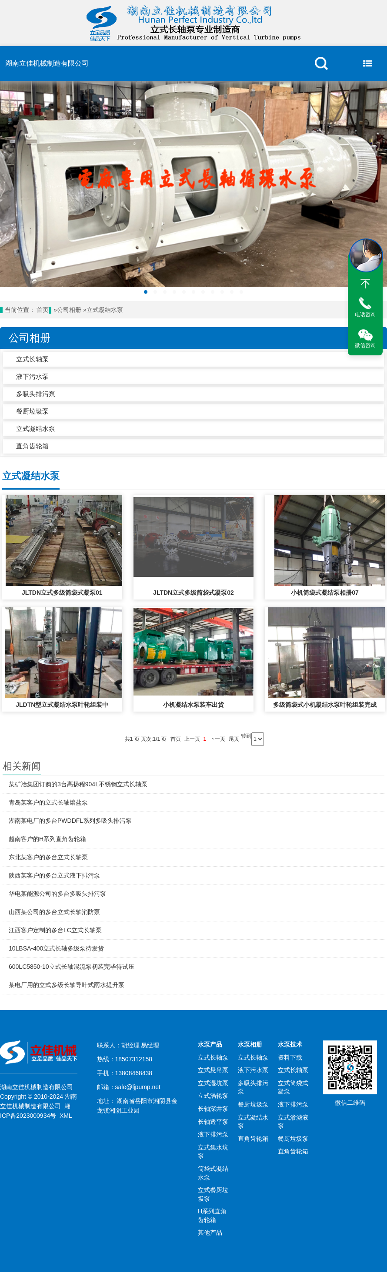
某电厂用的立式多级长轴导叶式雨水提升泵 (66, 984)
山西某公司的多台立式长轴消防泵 (54, 911)
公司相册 (69, 310)
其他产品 (210, 1232)
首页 (43, 310)
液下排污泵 (213, 1134)
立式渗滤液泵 (293, 1122)
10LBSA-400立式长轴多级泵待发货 (56, 948)
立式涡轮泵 (213, 1095)
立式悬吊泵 (213, 1070)
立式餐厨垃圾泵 (213, 1194)
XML (66, 1115)
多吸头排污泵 (35, 394)
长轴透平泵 (213, 1121)
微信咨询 (365, 345)
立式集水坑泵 (213, 1151)
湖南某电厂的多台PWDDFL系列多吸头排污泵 (70, 820)
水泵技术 (290, 1044)
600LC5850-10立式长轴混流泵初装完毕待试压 (71, 966)
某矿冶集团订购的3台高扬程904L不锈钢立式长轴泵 (78, 784)
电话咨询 (365, 314)
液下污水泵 (32, 376)
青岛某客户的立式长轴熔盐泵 (48, 802)
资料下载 (290, 1057)
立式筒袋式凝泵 (293, 1087)
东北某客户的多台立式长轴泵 (48, 857)
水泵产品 (210, 1044)
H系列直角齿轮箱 (212, 1215)
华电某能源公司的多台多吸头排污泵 (57, 893)
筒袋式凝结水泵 (213, 1173)
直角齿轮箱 (32, 446)
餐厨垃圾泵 (32, 411)
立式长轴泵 (32, 359)
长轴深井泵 (213, 1108)
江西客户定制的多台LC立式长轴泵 (55, 930)
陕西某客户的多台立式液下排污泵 (54, 875)
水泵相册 (250, 1044)
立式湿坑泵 (213, 1083)
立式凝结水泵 (105, 310)
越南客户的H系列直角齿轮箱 (47, 838)
